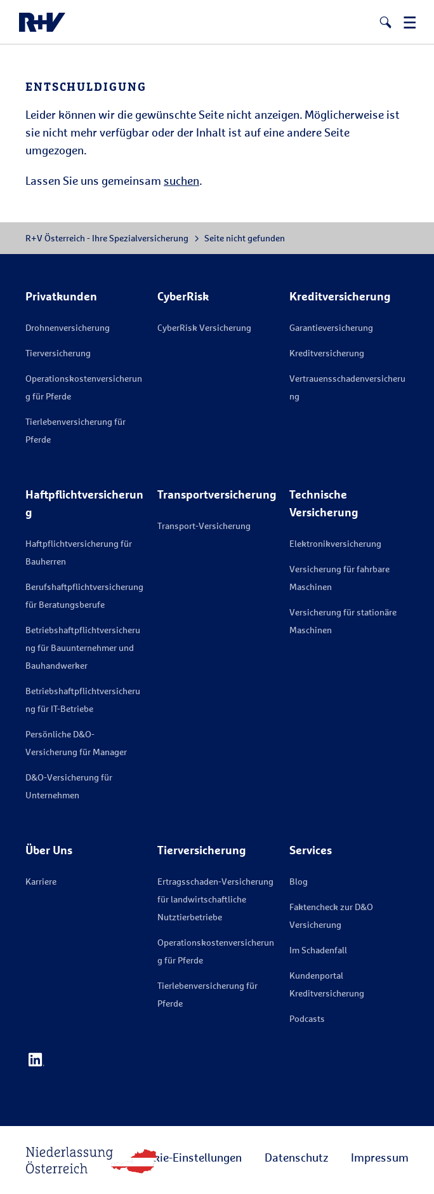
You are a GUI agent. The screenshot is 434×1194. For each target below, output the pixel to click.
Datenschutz (296, 1157)
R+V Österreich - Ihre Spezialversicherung (106, 238)
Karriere (40, 881)
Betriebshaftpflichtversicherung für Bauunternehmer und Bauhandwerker (82, 647)
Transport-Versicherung (204, 526)
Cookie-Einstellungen (188, 1157)
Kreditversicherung (326, 353)
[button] (385, 22)
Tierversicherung (58, 353)
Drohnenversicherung (67, 327)
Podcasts (307, 1018)
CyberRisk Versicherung (204, 327)
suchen (181, 180)
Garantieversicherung (331, 327)
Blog (298, 881)
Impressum (380, 1157)
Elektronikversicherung (335, 543)
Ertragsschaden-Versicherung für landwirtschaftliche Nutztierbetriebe (215, 899)
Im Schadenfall (318, 950)
